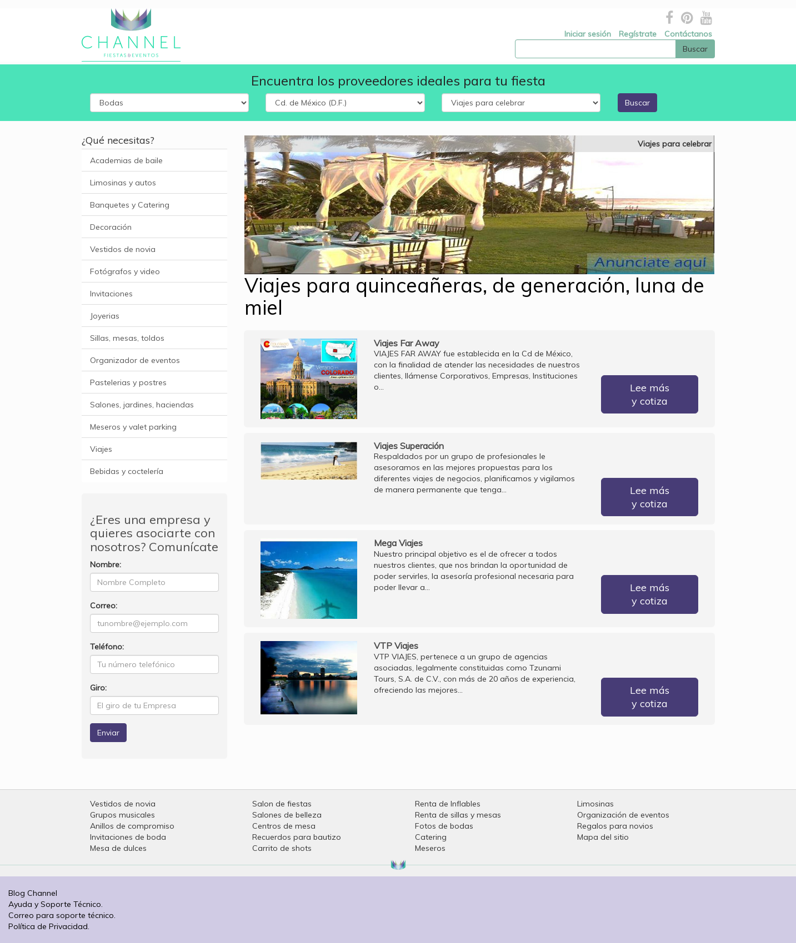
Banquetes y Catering (129, 205)
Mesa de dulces (118, 848)
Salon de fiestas (282, 804)
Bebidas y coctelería (126, 471)
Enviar (108, 733)
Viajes (101, 449)
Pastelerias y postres (128, 382)
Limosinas (595, 804)
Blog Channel (32, 893)
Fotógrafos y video (125, 271)
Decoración (111, 227)
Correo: (103, 606)
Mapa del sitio (603, 837)
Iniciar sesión (587, 34)
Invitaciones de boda (128, 837)
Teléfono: (107, 647)
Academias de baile (126, 160)
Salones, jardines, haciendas (142, 405)
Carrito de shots (282, 848)
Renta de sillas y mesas (458, 815)
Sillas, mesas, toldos (127, 338)
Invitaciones (111, 294)
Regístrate (638, 34)
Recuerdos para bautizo (296, 837)
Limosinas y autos (123, 183)
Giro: (98, 688)
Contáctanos (688, 34)
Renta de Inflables (447, 804)
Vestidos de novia (123, 249)
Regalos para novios (615, 826)
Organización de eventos (623, 815)
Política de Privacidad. (48, 926)
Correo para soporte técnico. (62, 915)
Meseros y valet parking (133, 427)
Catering (431, 837)
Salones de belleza (287, 815)
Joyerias (104, 316)
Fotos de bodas (444, 826)
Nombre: (105, 564)
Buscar (637, 103)
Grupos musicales (122, 815)
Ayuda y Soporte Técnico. (55, 904)
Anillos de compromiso (132, 826)
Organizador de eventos (135, 360)
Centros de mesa (284, 826)
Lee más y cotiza (649, 394)
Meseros (430, 848)
